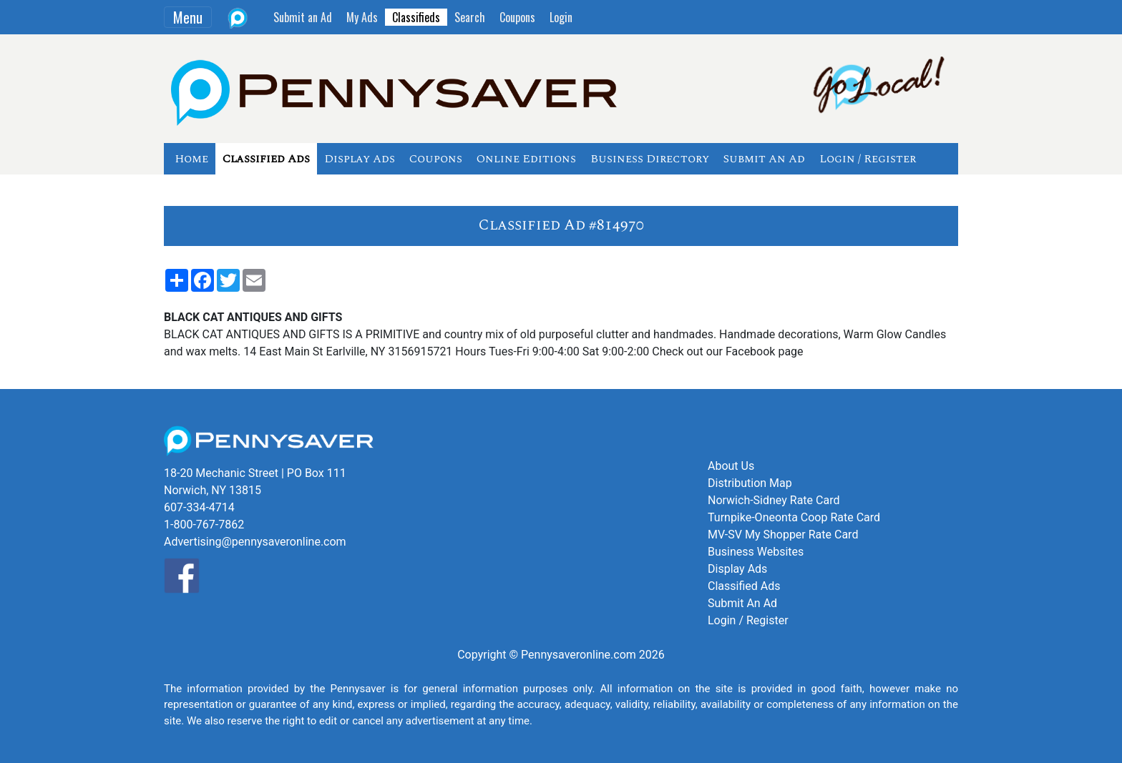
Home (191, 158)
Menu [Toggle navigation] (188, 17)
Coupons (517, 17)
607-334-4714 (199, 507)
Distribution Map (750, 483)
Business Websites (756, 551)
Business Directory (649, 158)
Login (561, 17)
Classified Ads (266, 158)
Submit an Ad (302, 17)
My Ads (362, 17)
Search (469, 17)
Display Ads (359, 158)
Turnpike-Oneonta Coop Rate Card (794, 517)
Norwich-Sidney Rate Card (773, 500)
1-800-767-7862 (204, 524)
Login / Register (867, 158)
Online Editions (526, 158)
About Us (731, 466)
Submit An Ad (764, 158)
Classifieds (416, 17)
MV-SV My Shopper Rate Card (783, 534)
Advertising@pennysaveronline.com (255, 541)
